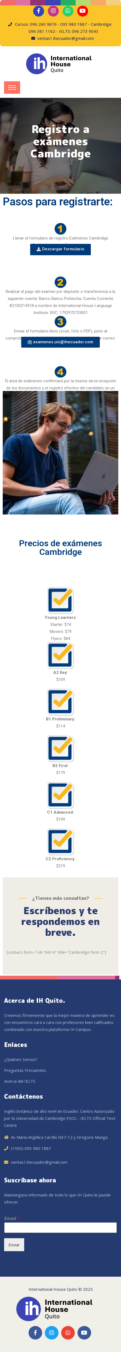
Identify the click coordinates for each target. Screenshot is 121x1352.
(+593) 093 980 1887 (31, 1148)
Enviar (14, 1244)
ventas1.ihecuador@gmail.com (39, 1162)
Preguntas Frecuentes (25, 1070)
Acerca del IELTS (19, 1081)
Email (12, 1218)
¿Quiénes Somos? (20, 1059)
